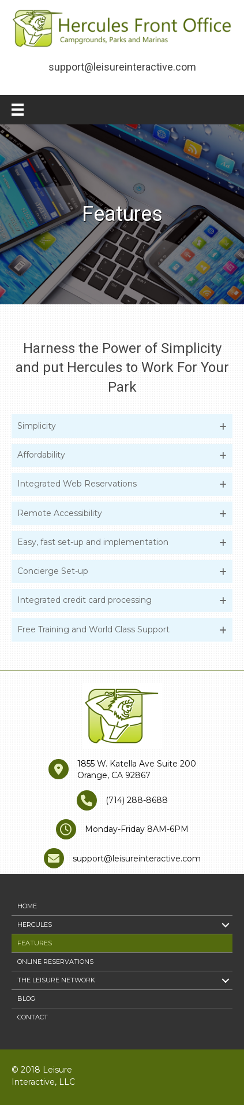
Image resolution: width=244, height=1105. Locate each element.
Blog (26, 998)
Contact (32, 1017)
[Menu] (17, 110)
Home (27, 906)
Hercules (34, 924)
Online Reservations (55, 961)
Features (34, 943)
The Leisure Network (56, 980)
